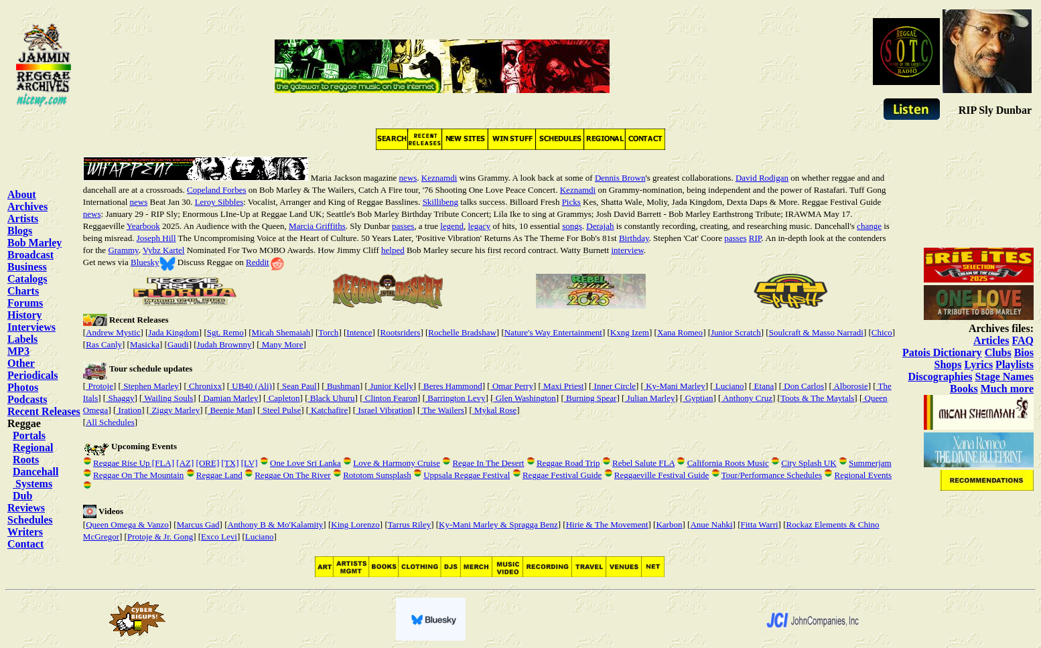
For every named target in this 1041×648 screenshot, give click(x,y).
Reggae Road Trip (568, 463)
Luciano (728, 386)
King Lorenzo (355, 524)
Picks (571, 202)
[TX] (229, 463)
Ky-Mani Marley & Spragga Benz (498, 524)
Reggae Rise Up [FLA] (133, 463)
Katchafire (328, 410)
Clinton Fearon (389, 398)
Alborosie (850, 386)
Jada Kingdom (173, 332)
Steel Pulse (281, 410)
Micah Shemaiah (281, 332)
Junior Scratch (736, 332)
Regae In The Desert (488, 463)
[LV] (249, 463)
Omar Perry (511, 386)
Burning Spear (590, 398)
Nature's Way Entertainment (553, 332)
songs (572, 226)
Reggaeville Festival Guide (661, 475)
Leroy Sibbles (219, 202)
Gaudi (178, 344)
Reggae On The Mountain (138, 475)
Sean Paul (298, 386)
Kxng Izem (629, 332)
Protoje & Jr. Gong (160, 537)
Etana (763, 386)
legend (452, 226)
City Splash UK (808, 463)
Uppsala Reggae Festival (466, 475)
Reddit (257, 262)
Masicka (144, 344)
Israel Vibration (384, 410)
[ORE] (208, 463)
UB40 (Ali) (251, 386)
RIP (755, 238)
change (869, 226)
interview (628, 250)
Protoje (99, 386)
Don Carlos (803, 386)
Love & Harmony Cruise (396, 463)
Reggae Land (219, 475)
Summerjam (870, 463)
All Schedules (110, 422)
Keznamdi (439, 178)
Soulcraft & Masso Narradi (816, 332)
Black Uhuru (331, 398)
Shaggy (120, 398)
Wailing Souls (167, 398)
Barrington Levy (455, 398)
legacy (479, 226)
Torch (328, 332)
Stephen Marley (150, 386)
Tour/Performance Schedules (771, 475)
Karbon (669, 524)
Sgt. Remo (225, 332)
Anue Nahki (711, 524)
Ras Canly (104, 344)
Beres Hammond (451, 386)
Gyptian (698, 398)
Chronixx (204, 386)
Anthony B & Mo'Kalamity (276, 524)
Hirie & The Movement (607, 524)
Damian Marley (229, 398)
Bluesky (145, 262)
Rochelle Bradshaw (462, 332)
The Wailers (442, 410)
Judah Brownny (224, 344)
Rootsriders (400, 332)
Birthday (634, 238)
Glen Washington (524, 398)
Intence (359, 332)
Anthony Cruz (746, 398)
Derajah (600, 226)
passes (403, 226)
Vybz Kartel (163, 250)
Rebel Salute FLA (643, 463)
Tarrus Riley (409, 524)
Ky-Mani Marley (674, 386)
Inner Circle (614, 386)
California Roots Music (728, 463)
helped (393, 250)
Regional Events (863, 475)
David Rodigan (762, 178)
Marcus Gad (198, 524)
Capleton (282, 398)
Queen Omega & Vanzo (127, 524)
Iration (128, 410)
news (408, 178)
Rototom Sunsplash (377, 475)
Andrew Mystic (113, 332)
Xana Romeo (680, 332)
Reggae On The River (292, 475)
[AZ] (185, 463)
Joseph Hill (156, 238)
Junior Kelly (390, 386)
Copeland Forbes (216, 190)
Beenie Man (230, 410)
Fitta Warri (759, 524)
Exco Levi (219, 537)
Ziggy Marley (174, 410)
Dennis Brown (620, 178)
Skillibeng (440, 202)
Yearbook (143, 226)
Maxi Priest (562, 386)
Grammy (123, 250)
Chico (882, 332)
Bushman (342, 386)
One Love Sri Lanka (305, 463)
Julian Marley (649, 398)
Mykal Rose (494, 410)
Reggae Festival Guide (562, 475)
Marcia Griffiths (317, 226)
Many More (281, 344)
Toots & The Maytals (817, 398)
